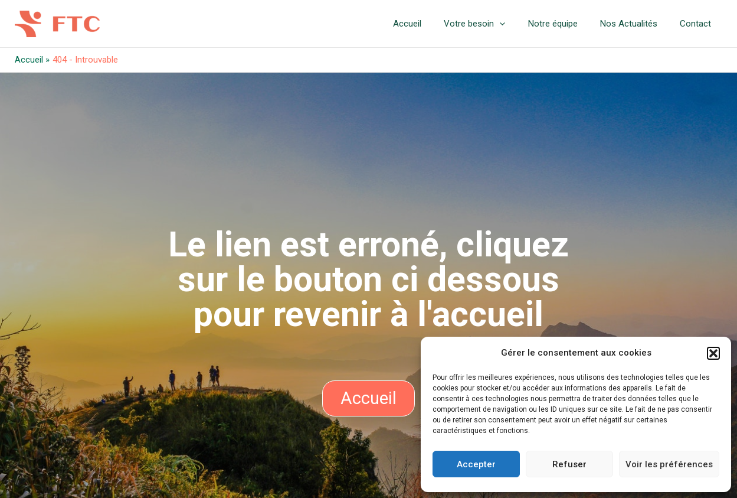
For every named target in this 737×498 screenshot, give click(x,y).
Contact (698, 23)
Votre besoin (492, 23)
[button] (713, 353)
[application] (517, 23)
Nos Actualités (636, 23)
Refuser (569, 464)
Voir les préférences (669, 464)
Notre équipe (565, 23)
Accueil (429, 23)
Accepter (476, 464)
